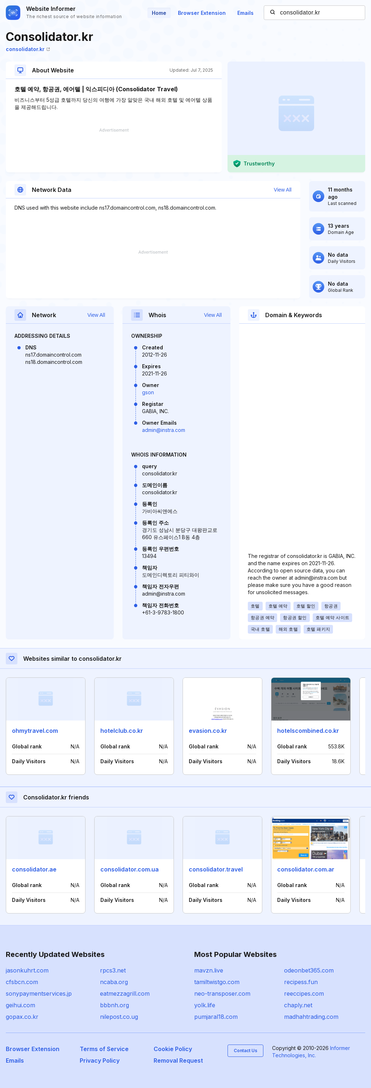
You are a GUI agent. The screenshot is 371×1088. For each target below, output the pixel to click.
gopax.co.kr (22, 1016)
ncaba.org (114, 982)
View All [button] (283, 190)
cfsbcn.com (22, 982)
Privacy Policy (100, 1060)
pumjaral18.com (216, 1016)
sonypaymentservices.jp (39, 993)
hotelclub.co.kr (121, 730)
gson (148, 392)
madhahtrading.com (311, 1016)
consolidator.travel (216, 869)
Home (159, 13)
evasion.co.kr (208, 730)
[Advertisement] (113, 150)
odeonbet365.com (309, 970)
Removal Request (178, 1060)
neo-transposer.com (222, 993)
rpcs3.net (113, 970)
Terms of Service (104, 1049)
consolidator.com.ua (129, 869)
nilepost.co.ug (119, 1016)
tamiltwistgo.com (216, 982)
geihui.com (20, 1005)
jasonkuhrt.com (27, 970)
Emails (245, 13)
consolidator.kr (28, 49)
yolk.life (204, 1005)
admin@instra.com (163, 430)
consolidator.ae (34, 869)
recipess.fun (301, 982)
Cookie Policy (173, 1049)
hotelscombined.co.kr (308, 730)
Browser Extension (202, 13)
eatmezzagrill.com (125, 993)
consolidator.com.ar (305, 869)
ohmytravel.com (35, 730)
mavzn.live (208, 970)
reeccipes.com (304, 993)
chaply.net (298, 1005)
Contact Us (245, 1050)
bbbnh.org (114, 1005)
